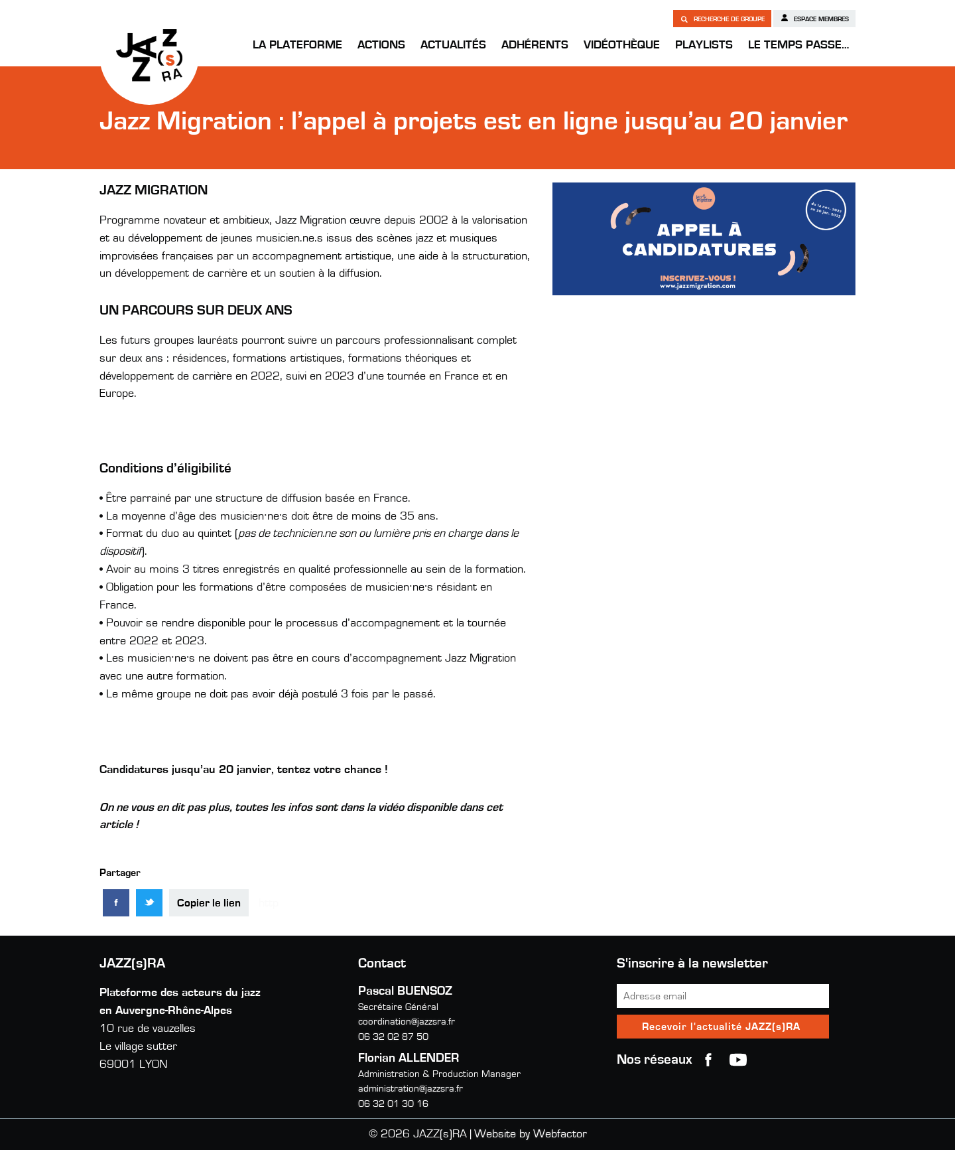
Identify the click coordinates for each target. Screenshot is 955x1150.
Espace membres (814, 18)
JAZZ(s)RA (149, 55)
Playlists (704, 45)
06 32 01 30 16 (393, 1104)
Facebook (708, 1060)
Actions (381, 45)
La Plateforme (297, 45)
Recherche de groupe (722, 19)
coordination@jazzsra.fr (406, 1022)
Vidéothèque (622, 45)
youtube (738, 1060)
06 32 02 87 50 (393, 1037)
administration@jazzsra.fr (410, 1089)
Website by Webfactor (530, 1134)
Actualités (453, 45)
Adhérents (534, 45)
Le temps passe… (798, 45)
